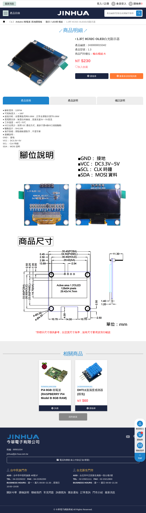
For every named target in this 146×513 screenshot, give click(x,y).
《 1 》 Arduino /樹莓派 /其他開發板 (25, 22)
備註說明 (120, 100)
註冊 (106, 3)
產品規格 (26, 100)
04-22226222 (19, 479)
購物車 (135, 4)
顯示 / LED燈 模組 (54, 22)
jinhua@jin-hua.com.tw (17, 454)
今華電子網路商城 (73, 13)
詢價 (54, 408)
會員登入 (118, 4)
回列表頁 (73, 417)
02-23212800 (106, 479)
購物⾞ (91, 76)
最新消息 (9, 4)
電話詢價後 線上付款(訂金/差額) (73, 460)
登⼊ (99, 3)
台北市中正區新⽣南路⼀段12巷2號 (96, 475)
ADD (9, 475)
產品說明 (73, 100)
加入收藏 (81, 67)
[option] (55, 385)
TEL (9, 479)
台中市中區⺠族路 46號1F (25, 475)
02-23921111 (85, 479)
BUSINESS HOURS (16, 482)
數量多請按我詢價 (126, 76)
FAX (29, 479)
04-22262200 (40, 479)
